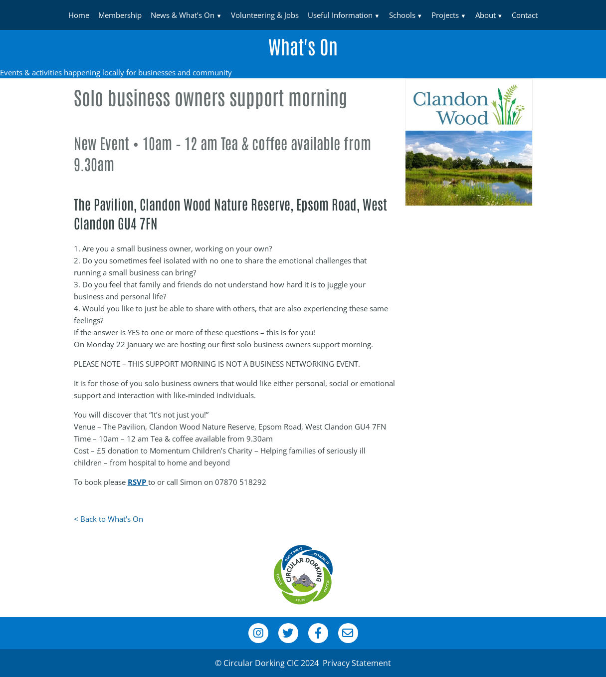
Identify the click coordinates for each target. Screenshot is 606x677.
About (485, 15)
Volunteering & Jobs (265, 15)
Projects (445, 15)
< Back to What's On (108, 519)
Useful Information (340, 15)
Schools (402, 15)
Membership (120, 15)
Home (78, 15)
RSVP (137, 482)
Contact (525, 15)
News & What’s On (182, 15)
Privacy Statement (357, 663)
